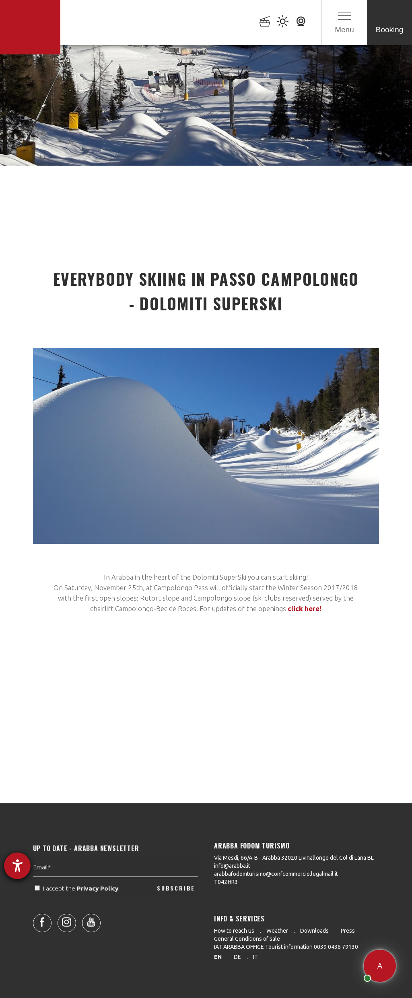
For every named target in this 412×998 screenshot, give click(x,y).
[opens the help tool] (17, 865)
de (237, 957)
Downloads (314, 930)
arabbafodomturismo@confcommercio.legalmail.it (276, 874)
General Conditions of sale (247, 939)
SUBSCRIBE (176, 904)
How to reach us (234, 930)
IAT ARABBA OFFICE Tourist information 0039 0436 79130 (286, 947)
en (218, 957)
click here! (304, 608)
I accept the (77, 904)
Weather (277, 930)
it (255, 957)
